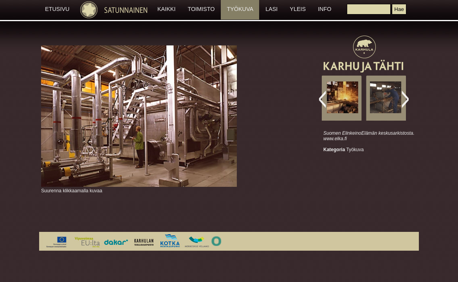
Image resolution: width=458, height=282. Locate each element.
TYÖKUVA (240, 9)
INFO (324, 9)
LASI (271, 9)
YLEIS (298, 9)
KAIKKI (166, 9)
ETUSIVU (57, 9)
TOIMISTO (201, 9)
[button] (399, 9)
